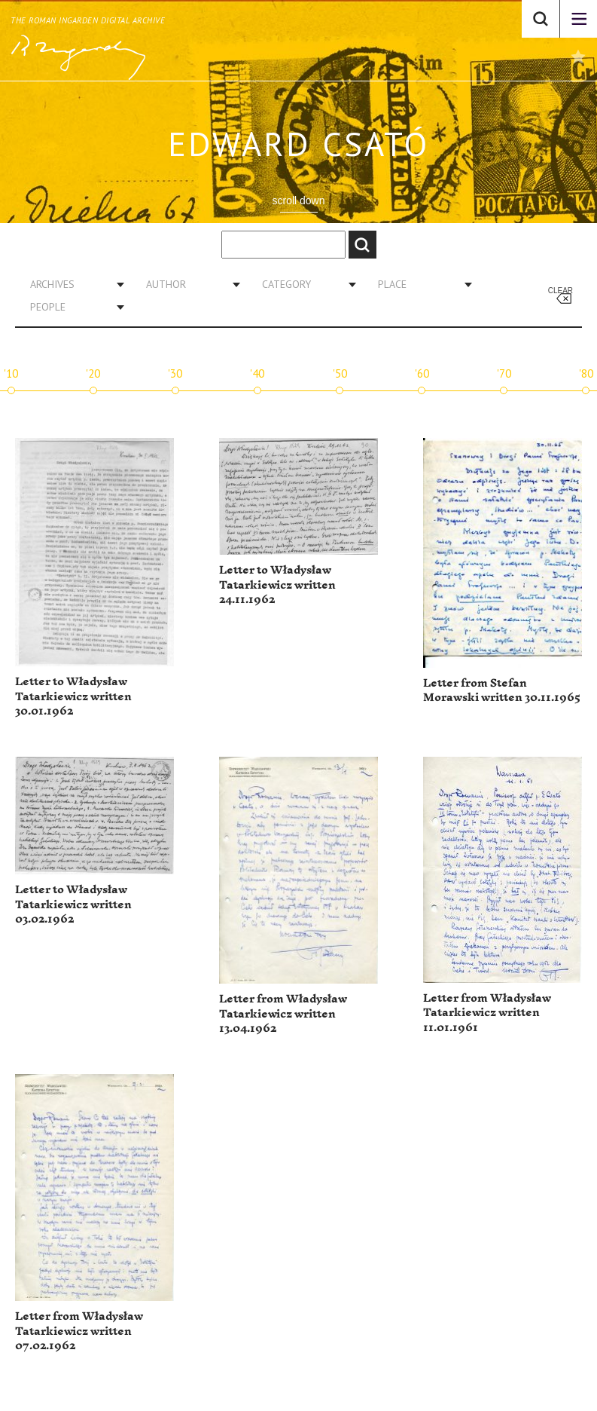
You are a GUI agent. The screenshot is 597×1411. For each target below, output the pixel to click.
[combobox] (71, 284)
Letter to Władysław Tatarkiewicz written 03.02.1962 (73, 904)
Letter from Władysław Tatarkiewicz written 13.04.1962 (283, 1014)
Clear (560, 290)
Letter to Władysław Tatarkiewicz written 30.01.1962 (73, 696)
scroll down (298, 200)
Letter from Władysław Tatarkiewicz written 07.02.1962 (79, 1331)
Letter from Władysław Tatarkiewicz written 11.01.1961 (487, 1013)
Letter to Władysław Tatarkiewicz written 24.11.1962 (277, 585)
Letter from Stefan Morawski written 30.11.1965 (501, 691)
